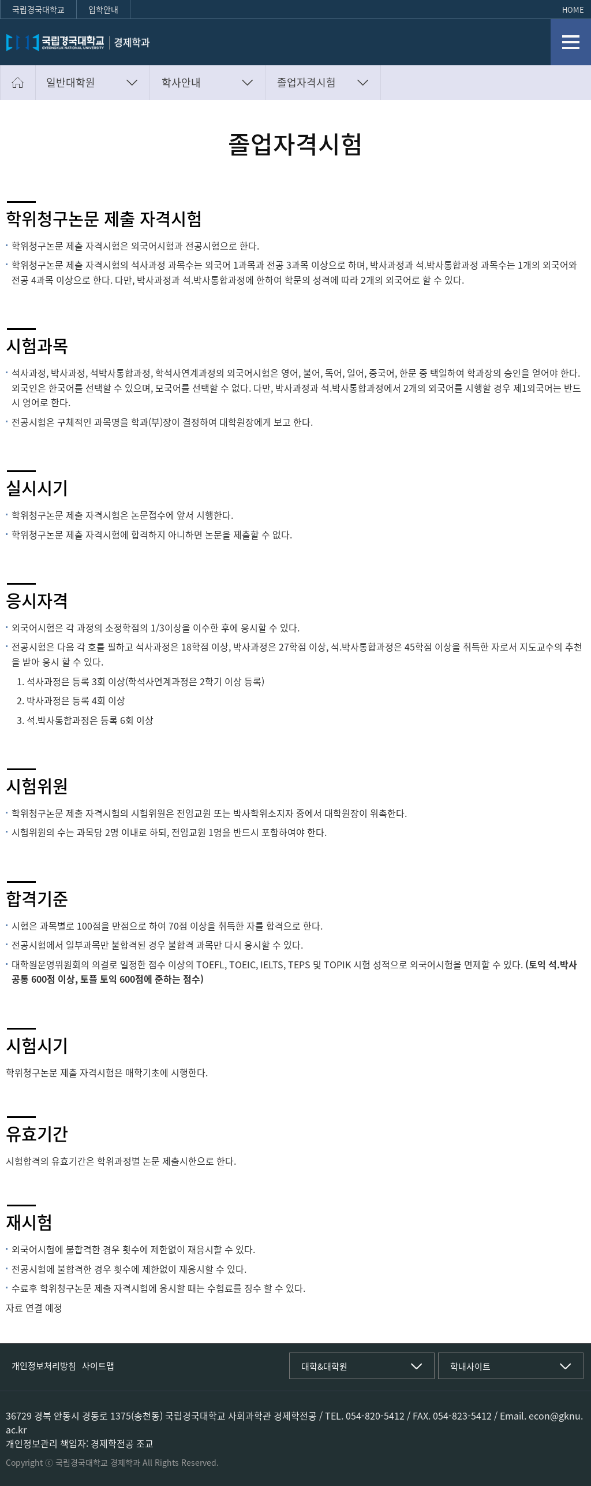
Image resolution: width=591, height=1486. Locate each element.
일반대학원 (70, 82)
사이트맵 (98, 1365)
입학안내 (103, 9)
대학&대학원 (324, 1366)
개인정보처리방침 (44, 1365)
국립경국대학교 (38, 9)
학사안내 (181, 82)
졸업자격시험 (306, 82)
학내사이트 (470, 1366)
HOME (573, 9)
